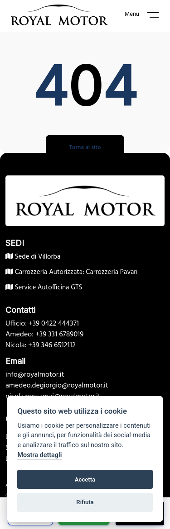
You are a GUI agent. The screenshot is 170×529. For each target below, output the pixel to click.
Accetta (85, 479)
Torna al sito (85, 147)
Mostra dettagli (39, 455)
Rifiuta (84, 502)
